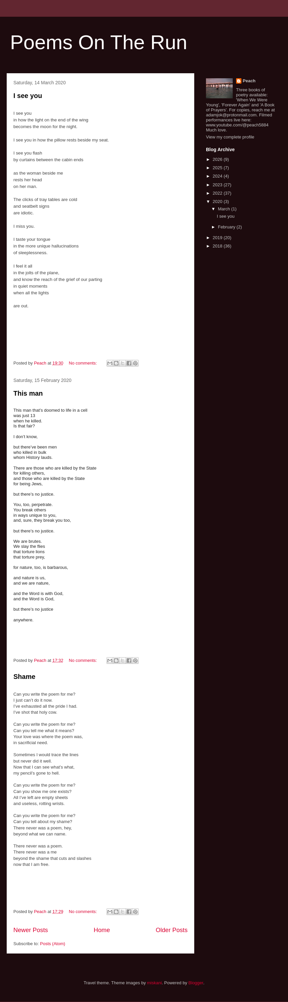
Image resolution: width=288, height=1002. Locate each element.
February (227, 226)
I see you (27, 95)
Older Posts (172, 930)
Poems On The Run (98, 42)
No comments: (83, 363)
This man (28, 393)
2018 (218, 245)
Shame (24, 676)
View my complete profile (230, 136)
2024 (218, 176)
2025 (218, 167)
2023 (218, 184)
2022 (218, 193)
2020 (218, 201)
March (224, 208)
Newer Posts (30, 930)
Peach (249, 80)
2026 (218, 159)
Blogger (196, 982)
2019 (218, 237)
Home (102, 930)
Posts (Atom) (52, 943)
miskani (154, 982)
